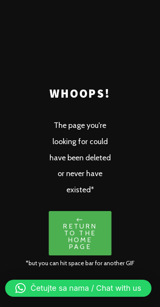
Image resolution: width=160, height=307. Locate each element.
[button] (78, 288)
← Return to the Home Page (80, 233)
